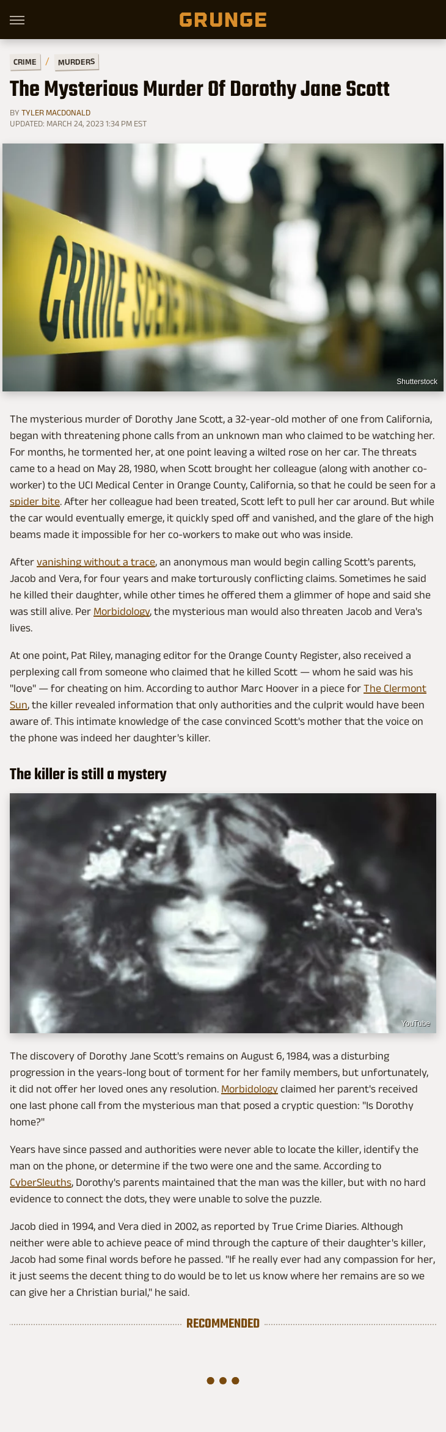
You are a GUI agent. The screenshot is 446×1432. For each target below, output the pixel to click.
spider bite (35, 501)
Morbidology (121, 611)
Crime (25, 62)
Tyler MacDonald (55, 112)
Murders (76, 61)
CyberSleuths (40, 1182)
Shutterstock (417, 381)
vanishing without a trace (96, 562)
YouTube (415, 1023)
